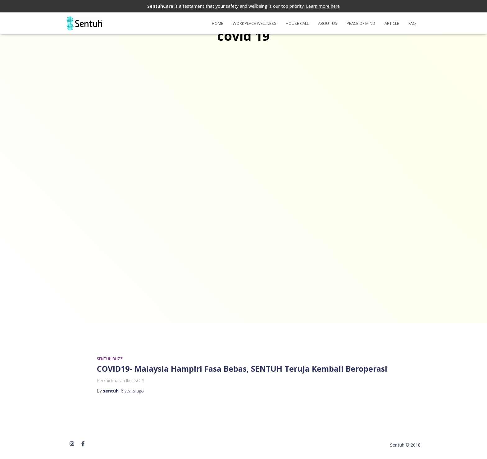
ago (132, 391)
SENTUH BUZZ (110, 358)
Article (392, 23)
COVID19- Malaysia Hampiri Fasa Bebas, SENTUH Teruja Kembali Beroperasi (242, 368)
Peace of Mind (361, 23)
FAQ (412, 23)
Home (217, 23)
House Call (297, 23)
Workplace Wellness (254, 23)
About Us (327, 23)
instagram (71, 444)
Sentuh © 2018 (405, 445)
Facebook (83, 444)
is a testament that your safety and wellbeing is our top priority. (243, 6)
